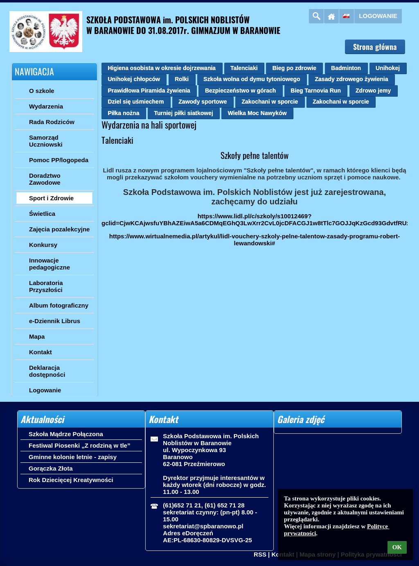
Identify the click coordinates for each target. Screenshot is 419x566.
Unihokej (388, 68)
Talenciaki (244, 68)
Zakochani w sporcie (269, 101)
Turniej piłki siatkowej (183, 113)
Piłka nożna (123, 113)
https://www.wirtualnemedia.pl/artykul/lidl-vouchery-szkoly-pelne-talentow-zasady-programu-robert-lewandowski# (254, 240)
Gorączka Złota (51, 468)
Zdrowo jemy (373, 90)
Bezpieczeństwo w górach (240, 90)
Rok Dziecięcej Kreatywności (71, 479)
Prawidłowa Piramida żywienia (149, 90)
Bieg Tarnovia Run (316, 90)
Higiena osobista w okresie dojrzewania (162, 68)
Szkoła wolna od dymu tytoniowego (251, 79)
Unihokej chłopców (134, 79)
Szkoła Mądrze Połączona (66, 433)
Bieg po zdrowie (294, 68)
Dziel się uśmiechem (136, 101)
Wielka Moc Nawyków (257, 113)
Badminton (346, 68)
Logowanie (378, 15)
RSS (260, 554)
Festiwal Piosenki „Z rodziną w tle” (79, 445)
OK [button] (397, 547)
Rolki (182, 79)
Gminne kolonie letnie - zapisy (73, 456)
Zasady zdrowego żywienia (351, 79)
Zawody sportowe (202, 101)
